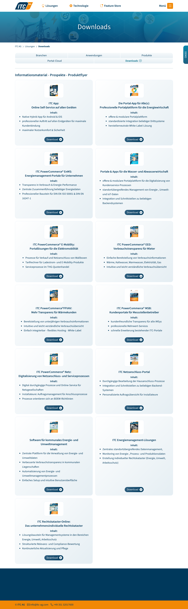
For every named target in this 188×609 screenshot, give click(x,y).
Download (54, 139)
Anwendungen (94, 55)
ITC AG (18, 46)
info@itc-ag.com (39, 605)
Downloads (133, 61)
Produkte (147, 55)
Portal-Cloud (54, 61)
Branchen (41, 55)
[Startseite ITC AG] (24, 6)
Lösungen (30, 46)
